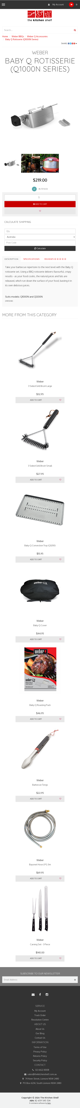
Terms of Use (40, 1047)
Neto (49, 1103)
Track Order (40, 1015)
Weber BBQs (18, 36)
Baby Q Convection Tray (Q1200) (40, 545)
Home (5, 36)
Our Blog (40, 1033)
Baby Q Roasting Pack (40, 705)
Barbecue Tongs (40, 784)
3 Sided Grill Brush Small (40, 465)
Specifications (31, 259)
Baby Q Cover (40, 625)
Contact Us (40, 1038)
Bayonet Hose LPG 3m (40, 864)
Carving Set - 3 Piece (40, 944)
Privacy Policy (40, 1051)
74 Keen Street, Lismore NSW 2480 (40, 1078)
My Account (55, 4)
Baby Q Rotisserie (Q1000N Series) (21, 39)
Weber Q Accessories (37, 36)
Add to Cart (40, 204)
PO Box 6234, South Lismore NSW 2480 (40, 1083)
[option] (40, 116)
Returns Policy (40, 1056)
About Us (40, 1029)
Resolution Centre (40, 1019)
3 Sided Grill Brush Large (40, 386)
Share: (69, 43)
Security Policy (40, 1060)
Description (11, 259)
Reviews (55, 259)
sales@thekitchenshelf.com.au (40, 1074)
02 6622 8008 (40, 1069)
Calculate (40, 248)
